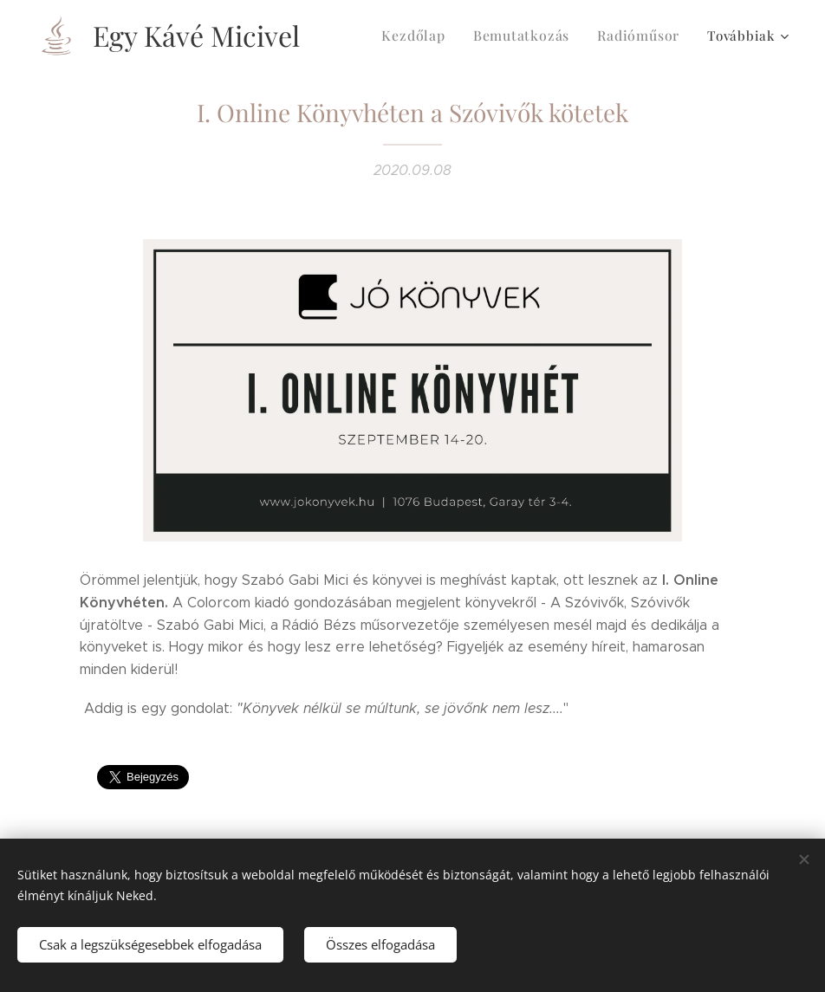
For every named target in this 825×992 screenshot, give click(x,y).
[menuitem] (426, 35)
